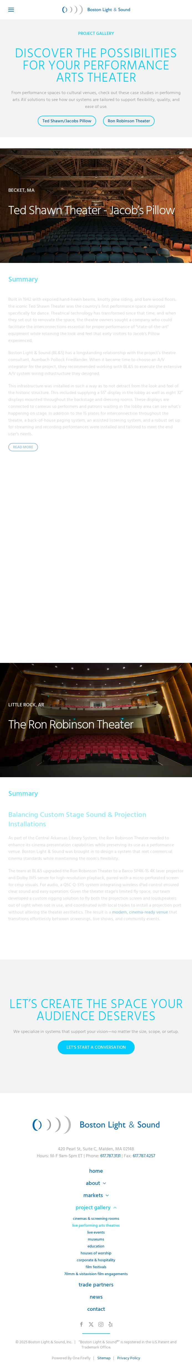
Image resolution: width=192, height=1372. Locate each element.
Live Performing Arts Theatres (96, 1225)
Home (96, 1171)
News (96, 1297)
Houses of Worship (96, 1253)
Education (96, 1246)
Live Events (96, 1232)
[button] (11, 9)
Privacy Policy (128, 1358)
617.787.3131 (110, 1155)
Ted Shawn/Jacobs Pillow (66, 121)
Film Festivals (96, 1267)
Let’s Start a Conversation (96, 1047)
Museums (96, 1239)
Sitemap (104, 1358)
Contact (96, 1309)
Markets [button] (96, 1195)
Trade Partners (96, 1284)
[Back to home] (96, 9)
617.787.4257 (144, 1155)
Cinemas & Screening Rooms (96, 1218)
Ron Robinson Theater (129, 121)
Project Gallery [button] (96, 1207)
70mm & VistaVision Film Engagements (96, 1274)
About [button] (96, 1183)
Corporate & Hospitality (96, 1260)
